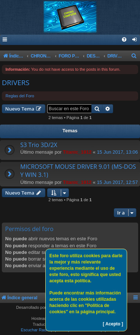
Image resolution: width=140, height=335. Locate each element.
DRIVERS (15, 82)
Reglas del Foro (20, 96)
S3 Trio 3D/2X (38, 145)
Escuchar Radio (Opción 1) (45, 330)
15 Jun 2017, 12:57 (117, 182)
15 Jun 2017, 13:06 (117, 152)
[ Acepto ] (113, 324)
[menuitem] (135, 40)
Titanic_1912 (77, 152)
